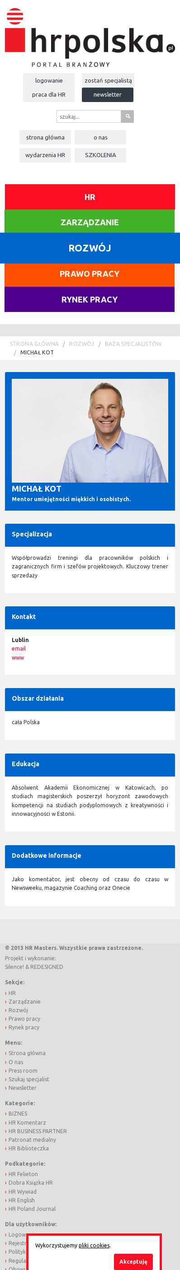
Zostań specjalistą (108, 80)
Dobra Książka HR (31, 1183)
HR (90, 196)
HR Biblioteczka (29, 1148)
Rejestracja (23, 1243)
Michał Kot (37, 352)
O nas (101, 137)
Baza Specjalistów (133, 344)
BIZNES (18, 1113)
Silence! (14, 967)
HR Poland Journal (32, 1209)
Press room (23, 1071)
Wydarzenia (45, 155)
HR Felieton (23, 1174)
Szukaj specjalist (29, 1079)
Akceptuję (133, 1262)
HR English (22, 1200)
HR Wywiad (23, 1192)
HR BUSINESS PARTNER (38, 1131)
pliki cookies (94, 1245)
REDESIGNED (46, 967)
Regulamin (22, 1261)
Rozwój (81, 344)
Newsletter (108, 94)
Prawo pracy (89, 273)
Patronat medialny (32, 1140)
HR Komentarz (27, 1123)
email (19, 648)
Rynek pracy (90, 299)
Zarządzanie (90, 222)
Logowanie (49, 80)
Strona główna (45, 137)
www (18, 658)
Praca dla (49, 94)
